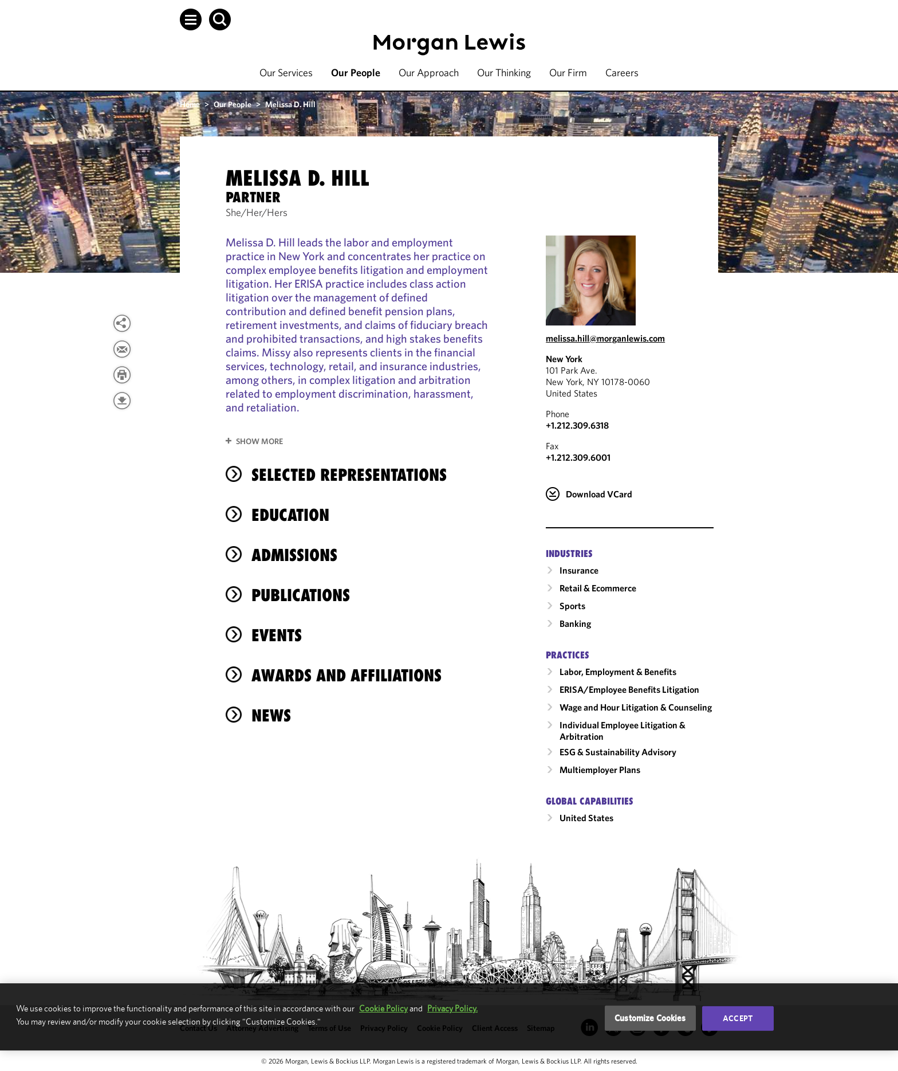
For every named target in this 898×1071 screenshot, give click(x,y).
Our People (355, 72)
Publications (300, 595)
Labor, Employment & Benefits (618, 671)
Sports (572, 605)
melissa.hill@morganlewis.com (605, 338)
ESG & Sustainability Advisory (618, 752)
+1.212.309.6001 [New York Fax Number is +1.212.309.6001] (578, 457)
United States (586, 817)
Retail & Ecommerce (598, 588)
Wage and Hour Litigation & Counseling (636, 707)
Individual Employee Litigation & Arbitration (623, 730)
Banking (575, 623)
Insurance (579, 570)
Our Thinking (504, 72)
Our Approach (429, 72)
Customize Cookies (650, 1018)
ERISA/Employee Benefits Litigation (629, 689)
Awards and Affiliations (346, 675)
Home (190, 104)
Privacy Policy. (452, 1008)
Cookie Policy (383, 1008)
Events (276, 635)
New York (564, 358)
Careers (622, 72)
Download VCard (599, 494)
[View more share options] (122, 323)
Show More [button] (259, 441)
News (271, 715)
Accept (738, 1018)
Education (290, 515)
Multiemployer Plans (600, 769)
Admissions (294, 555)
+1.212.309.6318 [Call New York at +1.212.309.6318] (577, 425)
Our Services (286, 72)
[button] (191, 19)
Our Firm (568, 72)
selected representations (349, 475)
